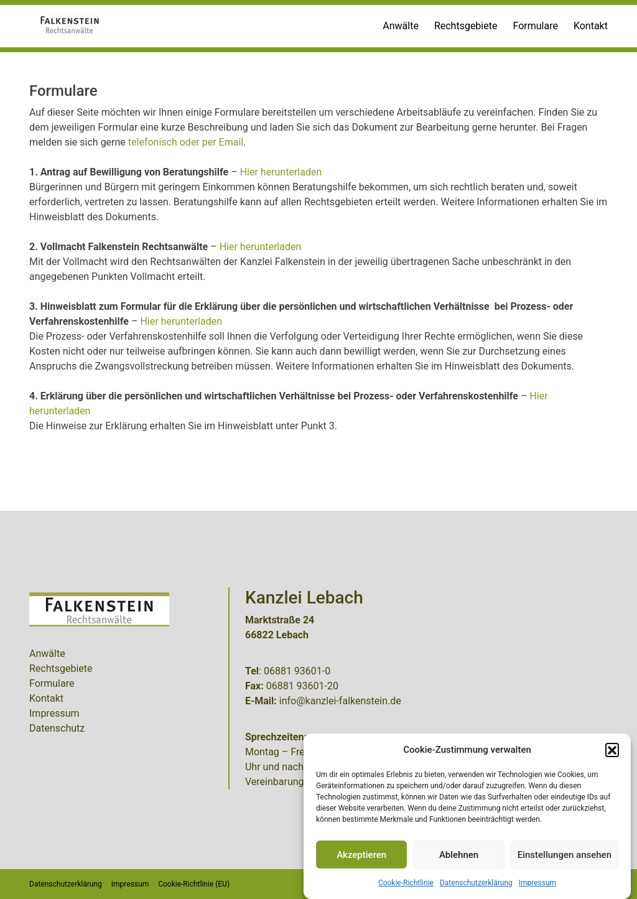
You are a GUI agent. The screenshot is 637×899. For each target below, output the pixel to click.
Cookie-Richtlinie (406, 882)
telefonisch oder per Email (185, 142)
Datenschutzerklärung (476, 882)
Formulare (535, 26)
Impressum (537, 882)
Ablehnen (458, 854)
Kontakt (591, 26)
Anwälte (401, 26)
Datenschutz (57, 728)
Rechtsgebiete (466, 26)
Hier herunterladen (281, 172)
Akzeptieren (361, 854)
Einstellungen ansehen (564, 854)
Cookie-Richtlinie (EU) (194, 884)
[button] (612, 749)
